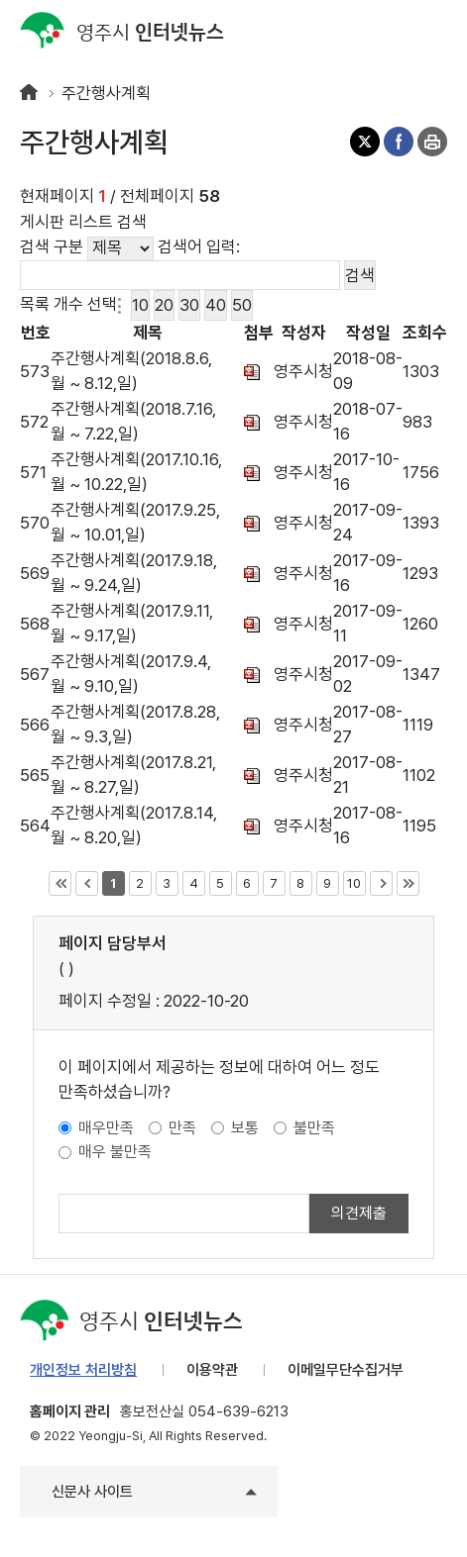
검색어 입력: (199, 246)
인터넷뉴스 (122, 31)
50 (241, 302)
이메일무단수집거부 (346, 1370)
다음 (381, 883)
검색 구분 (51, 246)
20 (164, 302)
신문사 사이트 (92, 1492)
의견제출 (359, 1213)
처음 (60, 883)
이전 (86, 883)
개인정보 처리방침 (83, 1370)
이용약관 (212, 1370)
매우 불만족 (115, 1151)
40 (215, 302)
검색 (392, 29)
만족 (182, 1128)
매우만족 (106, 1128)
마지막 (408, 883)
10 (140, 302)
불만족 (314, 1128)
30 (188, 302)
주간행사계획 (106, 93)
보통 (245, 1128)
